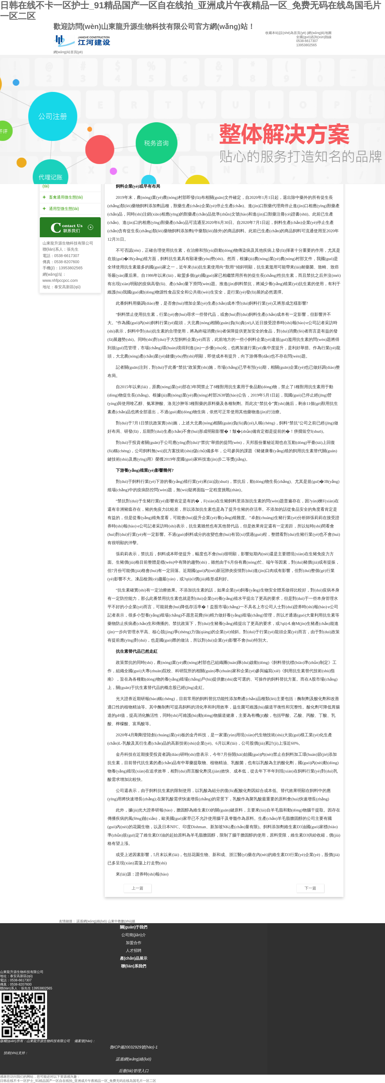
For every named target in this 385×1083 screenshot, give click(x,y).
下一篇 (310, 888)
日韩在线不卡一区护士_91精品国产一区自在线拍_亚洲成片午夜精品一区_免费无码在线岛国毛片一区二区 (78, 1081)
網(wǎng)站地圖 (320, 33)
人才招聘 (133, 950)
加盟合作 (133, 942)
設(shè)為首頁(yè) (292, 33)
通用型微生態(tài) (63, 208)
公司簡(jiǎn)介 (133, 935)
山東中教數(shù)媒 (121, 921)
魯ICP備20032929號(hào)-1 (134, 1047)
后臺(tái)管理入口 (134, 1071)
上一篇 (137, 888)
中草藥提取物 (193, 763)
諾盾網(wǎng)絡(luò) (92, 921)
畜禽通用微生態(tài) (65, 197)
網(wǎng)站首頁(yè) (68, 52)
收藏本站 (272, 33)
